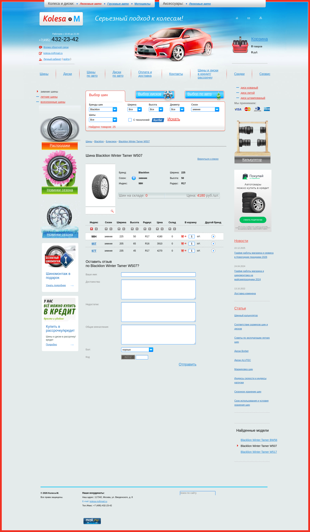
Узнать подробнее (56, 285)
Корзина (259, 38)
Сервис (264, 74)
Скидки (239, 74)
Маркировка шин (243, 369)
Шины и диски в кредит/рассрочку (208, 74)
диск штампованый (253, 98)
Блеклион (111, 141)
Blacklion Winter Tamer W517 (259, 451)
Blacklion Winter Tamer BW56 (259, 440)
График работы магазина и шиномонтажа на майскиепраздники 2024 (249, 275)
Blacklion (99, 141)
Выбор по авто (199, 94)
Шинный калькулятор (246, 315)
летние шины (49, 96)
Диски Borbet (241, 351)
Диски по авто (117, 73)
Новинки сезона (60, 190)
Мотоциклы (142, 3)
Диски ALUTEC (242, 360)
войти (66, 59)
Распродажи (60, 145)
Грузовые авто (118, 3)
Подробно (51, 344)
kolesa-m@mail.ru (53, 53)
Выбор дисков (149, 94)
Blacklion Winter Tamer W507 (134, 141)
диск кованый (249, 87)
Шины (44, 74)
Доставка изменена (245, 293)
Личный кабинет (52, 59)
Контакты (176, 74)
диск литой (248, 92)
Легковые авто (200, 3)
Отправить (187, 364)
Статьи (240, 308)
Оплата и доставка (145, 73)
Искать (173, 119)
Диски (67, 74)
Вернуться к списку (208, 159)
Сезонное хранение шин (247, 391)
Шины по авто (92, 73)
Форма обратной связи (56, 47)
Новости (241, 241)
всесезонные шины (53, 102)
